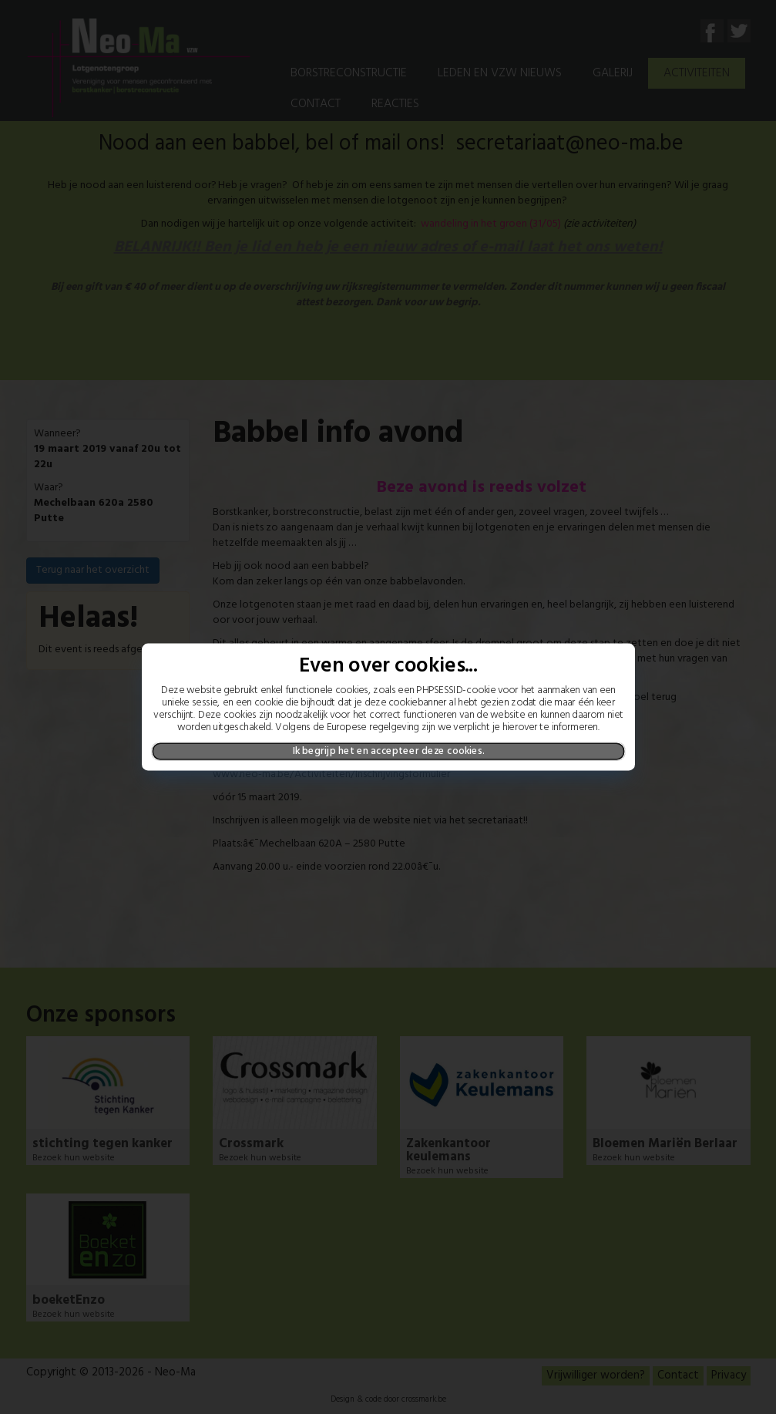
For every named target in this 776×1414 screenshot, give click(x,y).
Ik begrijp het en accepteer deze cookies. (388, 750)
